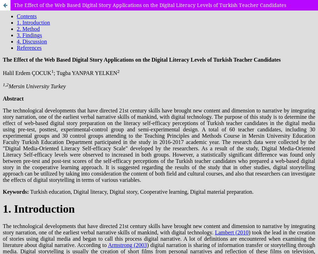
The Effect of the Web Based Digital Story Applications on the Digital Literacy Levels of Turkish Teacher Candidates (150, 5)
